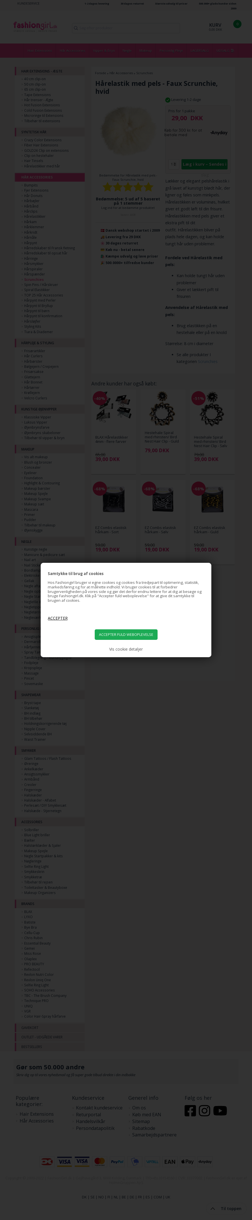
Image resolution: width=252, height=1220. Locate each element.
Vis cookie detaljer (126, 649)
